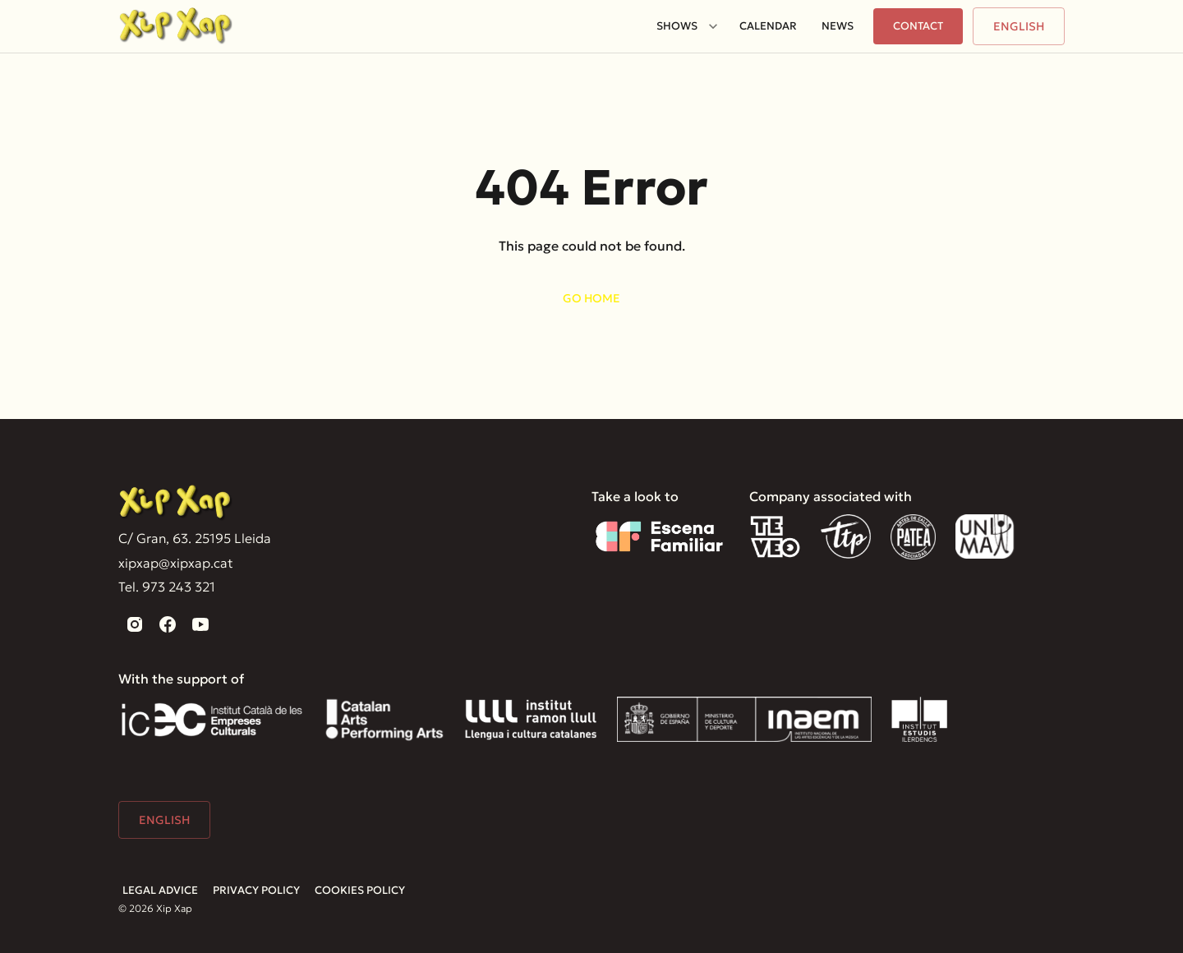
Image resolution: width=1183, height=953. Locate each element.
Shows (676, 26)
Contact (918, 26)
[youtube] (200, 624)
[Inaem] (744, 719)
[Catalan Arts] (384, 719)
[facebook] (167, 624)
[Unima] (987, 536)
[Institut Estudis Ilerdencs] (919, 719)
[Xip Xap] (175, 503)
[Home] (175, 25)
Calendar (768, 26)
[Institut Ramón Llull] (530, 719)
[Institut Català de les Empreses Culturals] (211, 719)
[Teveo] (775, 536)
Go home (591, 298)
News (838, 26)
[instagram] (134, 624)
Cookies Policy (360, 890)
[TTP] (846, 536)
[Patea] (913, 536)
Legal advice (160, 890)
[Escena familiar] (659, 536)
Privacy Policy (256, 890)
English (1018, 26)
